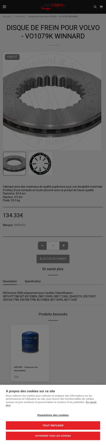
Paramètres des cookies (53, 415)
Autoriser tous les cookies (53, 436)
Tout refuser (53, 425)
